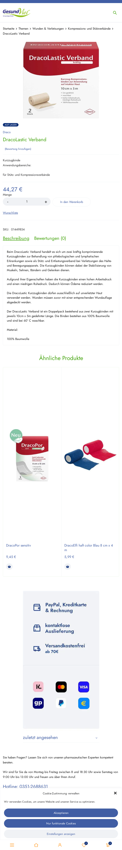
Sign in (60, 845)
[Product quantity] (27, 202)
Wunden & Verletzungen (48, 28)
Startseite (8, 28)
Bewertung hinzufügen (18, 149)
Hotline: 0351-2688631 (25, 786)
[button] (115, 793)
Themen (23, 28)
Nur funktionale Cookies (61, 823)
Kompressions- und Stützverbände (89, 28)
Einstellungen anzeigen (61, 834)
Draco (7, 132)
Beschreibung (16, 238)
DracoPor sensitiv (18, 545)
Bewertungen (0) (50, 238)
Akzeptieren (61, 813)
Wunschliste (84, 845)
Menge (7, 195)
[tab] (16, 238)
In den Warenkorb (71, 202)
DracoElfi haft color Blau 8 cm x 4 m (88, 547)
